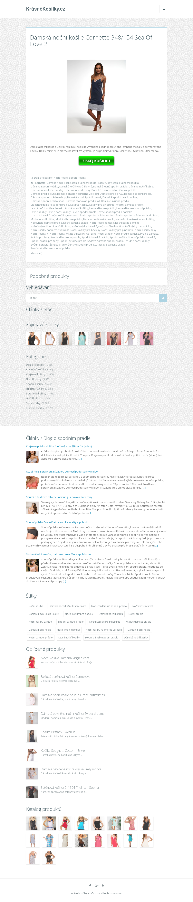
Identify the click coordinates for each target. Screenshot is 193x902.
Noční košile (61, 177)
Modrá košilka (150, 215)
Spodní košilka (118, 237)
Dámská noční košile (59, 183)
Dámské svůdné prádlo (115, 201)
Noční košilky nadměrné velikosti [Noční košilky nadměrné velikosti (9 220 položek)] (104, 629)
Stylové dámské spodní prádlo (105, 241)
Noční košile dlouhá (42, 226)
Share (36, 253)
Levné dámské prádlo (102, 208)
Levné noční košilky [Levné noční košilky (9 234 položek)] (69, 637)
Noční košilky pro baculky (85, 230)
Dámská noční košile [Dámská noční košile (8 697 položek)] (40, 629)
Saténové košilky (36, 393)
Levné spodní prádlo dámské (115, 212)
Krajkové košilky (35, 374)
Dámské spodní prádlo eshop (48, 197)
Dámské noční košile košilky (47, 190)
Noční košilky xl (40, 233)
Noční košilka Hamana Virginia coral (65, 658)
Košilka (74, 204)
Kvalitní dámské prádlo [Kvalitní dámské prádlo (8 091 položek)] (138, 621)
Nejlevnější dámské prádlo (46, 222)
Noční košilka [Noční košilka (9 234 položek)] (36, 606)
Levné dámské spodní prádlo (133, 208)
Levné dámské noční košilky (71, 208)
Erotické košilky (35, 408)
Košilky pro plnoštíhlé (101, 204)
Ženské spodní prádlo (81, 244)
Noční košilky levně (109, 226)
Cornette (40, 183)
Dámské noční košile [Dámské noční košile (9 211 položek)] (139, 629)
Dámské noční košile (141, 186)
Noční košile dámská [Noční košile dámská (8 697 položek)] (68, 629)
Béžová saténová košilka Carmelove (65, 676)
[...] (80, 458)
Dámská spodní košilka (44, 186)
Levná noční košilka (42, 208)
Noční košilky (33, 379)
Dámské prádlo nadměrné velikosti (78, 193)
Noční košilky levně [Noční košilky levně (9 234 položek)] (142, 606)
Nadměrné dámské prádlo (98, 219)
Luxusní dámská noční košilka (48, 215)
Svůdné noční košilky (137, 241)
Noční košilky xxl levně (83, 233)
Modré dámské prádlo (69, 219)
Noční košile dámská (102, 222)
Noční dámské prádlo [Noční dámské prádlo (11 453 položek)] (41, 637)
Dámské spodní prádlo (137, 193)
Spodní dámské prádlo (95, 237)
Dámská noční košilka (126, 183)
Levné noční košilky (59, 212)
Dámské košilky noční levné (75, 186)
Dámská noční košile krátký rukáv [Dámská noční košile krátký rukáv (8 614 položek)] (67, 606)
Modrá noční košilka (42, 219)
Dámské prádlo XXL (111, 193)
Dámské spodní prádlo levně (84, 197)
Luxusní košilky (35, 389)
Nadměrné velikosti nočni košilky (135, 219)
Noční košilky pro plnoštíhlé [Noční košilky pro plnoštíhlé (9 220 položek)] (104, 621)
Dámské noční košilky (77, 190)
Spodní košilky (77, 177)
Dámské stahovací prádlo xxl (83, 201)
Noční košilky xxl (59, 233)
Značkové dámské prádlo (110, 244)
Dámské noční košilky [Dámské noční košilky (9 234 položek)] (136, 637)
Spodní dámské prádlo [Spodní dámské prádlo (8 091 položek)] (71, 621)
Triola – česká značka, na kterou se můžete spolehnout (59, 554)
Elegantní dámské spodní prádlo (50, 204)
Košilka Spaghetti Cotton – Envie (63, 750)
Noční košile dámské (127, 222)
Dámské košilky (43, 177)
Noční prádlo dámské (126, 233)
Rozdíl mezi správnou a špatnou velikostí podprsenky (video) (62, 471)
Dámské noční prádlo (104, 190)
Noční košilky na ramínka (136, 226)
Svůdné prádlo (39, 244)
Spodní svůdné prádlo (73, 241)
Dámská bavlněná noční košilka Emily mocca (71, 769)
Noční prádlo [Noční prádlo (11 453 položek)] (136, 614)
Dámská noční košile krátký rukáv (92, 183)
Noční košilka (63, 226)
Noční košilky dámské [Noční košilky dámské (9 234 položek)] (41, 621)
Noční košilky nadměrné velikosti (50, 230)
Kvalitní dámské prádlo (129, 204)
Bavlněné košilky (36, 369)
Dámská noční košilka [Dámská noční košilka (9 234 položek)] (111, 614)
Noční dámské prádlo (76, 222)
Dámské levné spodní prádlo (110, 186)
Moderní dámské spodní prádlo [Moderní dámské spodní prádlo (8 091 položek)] (109, 606)
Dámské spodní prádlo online (120, 197)
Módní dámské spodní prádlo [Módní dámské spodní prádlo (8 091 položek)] (101, 637)
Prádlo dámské (149, 233)
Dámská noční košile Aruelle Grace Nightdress (73, 695)
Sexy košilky (33, 403)
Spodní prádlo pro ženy (45, 241)
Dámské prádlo (127, 190)
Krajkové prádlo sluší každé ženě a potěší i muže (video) (59, 446)
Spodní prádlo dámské (141, 237)
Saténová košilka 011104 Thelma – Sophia (70, 787)
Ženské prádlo (58, 244)
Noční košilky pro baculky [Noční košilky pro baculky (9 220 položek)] (79, 614)
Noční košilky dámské (84, 226)
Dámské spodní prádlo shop (47, 201)
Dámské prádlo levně (43, 193)
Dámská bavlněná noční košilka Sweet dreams (72, 713)
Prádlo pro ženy (40, 237)
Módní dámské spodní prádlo (123, 215)
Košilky (84, 204)
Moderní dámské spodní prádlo (86, 215)
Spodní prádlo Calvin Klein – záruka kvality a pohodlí (57, 522)
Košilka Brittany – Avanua (58, 732)
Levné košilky (39, 212)
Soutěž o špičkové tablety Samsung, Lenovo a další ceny (59, 497)
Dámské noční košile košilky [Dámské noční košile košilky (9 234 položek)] (44, 614)
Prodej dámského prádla (65, 237)
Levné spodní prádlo (84, 212)
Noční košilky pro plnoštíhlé (117, 230)
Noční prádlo (105, 233)
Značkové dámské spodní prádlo (50, 248)
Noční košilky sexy (145, 230)
